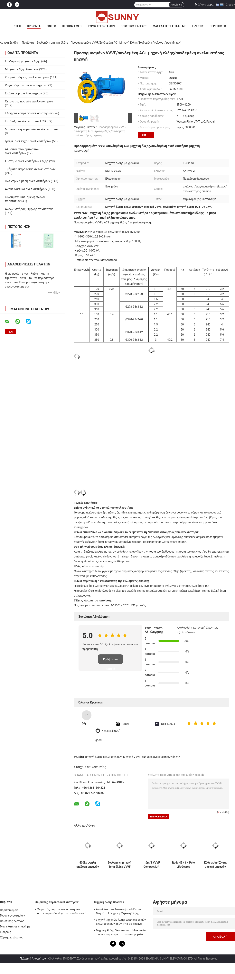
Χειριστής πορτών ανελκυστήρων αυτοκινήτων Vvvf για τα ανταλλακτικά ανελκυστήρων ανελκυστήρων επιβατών (63, 912)
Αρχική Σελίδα (9, 42)
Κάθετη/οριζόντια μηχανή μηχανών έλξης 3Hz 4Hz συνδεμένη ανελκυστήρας (215, 864)
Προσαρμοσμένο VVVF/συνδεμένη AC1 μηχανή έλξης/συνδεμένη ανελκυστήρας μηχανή (100, 131)
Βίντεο (51, 26)
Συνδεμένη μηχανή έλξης (52, 42)
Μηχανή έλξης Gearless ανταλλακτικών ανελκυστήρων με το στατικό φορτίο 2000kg (121, 933)
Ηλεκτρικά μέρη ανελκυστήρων (27, 181)
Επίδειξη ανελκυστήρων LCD (25, 121)
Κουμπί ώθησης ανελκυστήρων (27, 77)
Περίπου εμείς (72, 26)
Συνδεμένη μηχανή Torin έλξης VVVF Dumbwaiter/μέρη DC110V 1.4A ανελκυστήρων (119, 864)
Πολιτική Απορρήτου (33, 958)
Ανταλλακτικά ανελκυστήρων (26, 189)
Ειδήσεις (198, 26)
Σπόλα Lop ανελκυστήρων (23, 93)
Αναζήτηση (176, 4)
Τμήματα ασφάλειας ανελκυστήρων (30, 169)
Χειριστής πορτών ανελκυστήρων (29, 101)
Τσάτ (143, 134)
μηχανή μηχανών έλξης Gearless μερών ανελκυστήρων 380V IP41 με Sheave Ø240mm (121, 922)
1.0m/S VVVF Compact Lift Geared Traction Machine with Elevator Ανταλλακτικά (151, 864)
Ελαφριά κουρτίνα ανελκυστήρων (29, 113)
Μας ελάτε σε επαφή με (169, 26)
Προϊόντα (34, 26)
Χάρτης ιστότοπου (11, 937)
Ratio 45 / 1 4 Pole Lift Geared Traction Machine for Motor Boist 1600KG (183, 864)
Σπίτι (17, 26)
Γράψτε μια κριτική (110, 661)
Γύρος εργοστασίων (101, 26)
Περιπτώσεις (218, 26)
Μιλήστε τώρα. (204, 4)
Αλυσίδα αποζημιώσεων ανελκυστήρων (22, 151)
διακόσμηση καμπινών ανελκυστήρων (31, 129)
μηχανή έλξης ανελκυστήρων (103, 756)
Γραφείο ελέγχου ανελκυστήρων (28, 141)
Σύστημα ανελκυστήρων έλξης (26, 161)
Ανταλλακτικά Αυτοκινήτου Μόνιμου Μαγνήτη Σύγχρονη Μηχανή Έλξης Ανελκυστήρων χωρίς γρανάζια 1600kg (120, 912)
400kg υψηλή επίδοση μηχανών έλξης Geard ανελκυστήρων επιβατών (87, 864)
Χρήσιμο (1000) (111, 731)
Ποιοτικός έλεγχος (134, 26)
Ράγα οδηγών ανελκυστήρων (25, 85)
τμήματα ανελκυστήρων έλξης (161, 756)
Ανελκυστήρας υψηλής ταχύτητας (29, 209)
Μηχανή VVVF (132, 756)
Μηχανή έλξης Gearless (21, 69)
